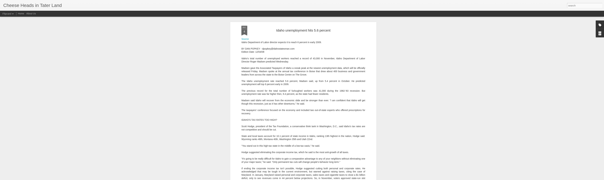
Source (245, 22)
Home (21, 13)
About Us (31, 13)
